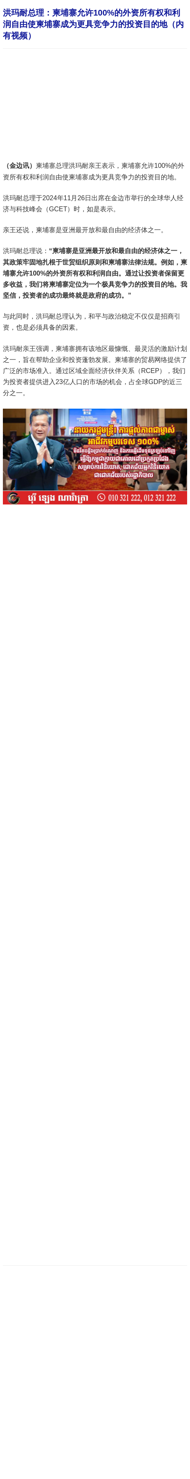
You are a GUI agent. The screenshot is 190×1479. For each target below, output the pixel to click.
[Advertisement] (95, 1154)
